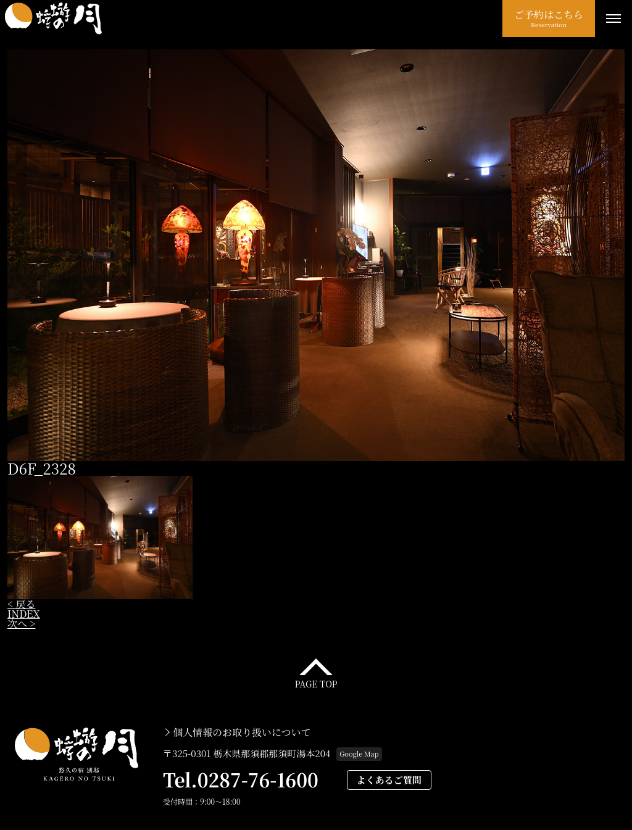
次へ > (21, 623)
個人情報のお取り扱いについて (242, 732)
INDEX (23, 614)
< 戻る (21, 604)
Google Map (358, 753)
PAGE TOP (315, 683)
